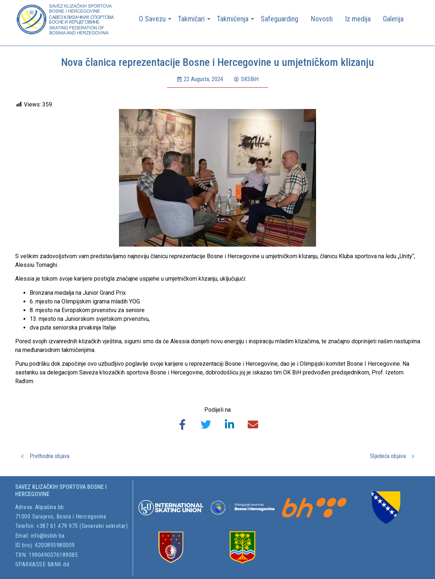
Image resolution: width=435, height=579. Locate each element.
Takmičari (192, 18)
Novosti (322, 18)
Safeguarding (279, 18)
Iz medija (358, 18)
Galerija (393, 18)
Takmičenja (234, 18)
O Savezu (153, 18)
